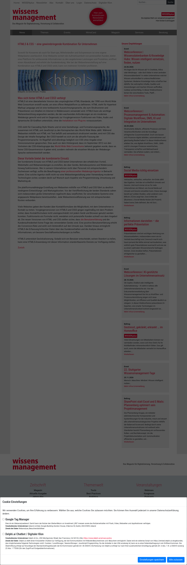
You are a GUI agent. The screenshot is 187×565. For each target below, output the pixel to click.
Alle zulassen (176, 559)
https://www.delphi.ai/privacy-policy (97, 538)
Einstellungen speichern (152, 559)
